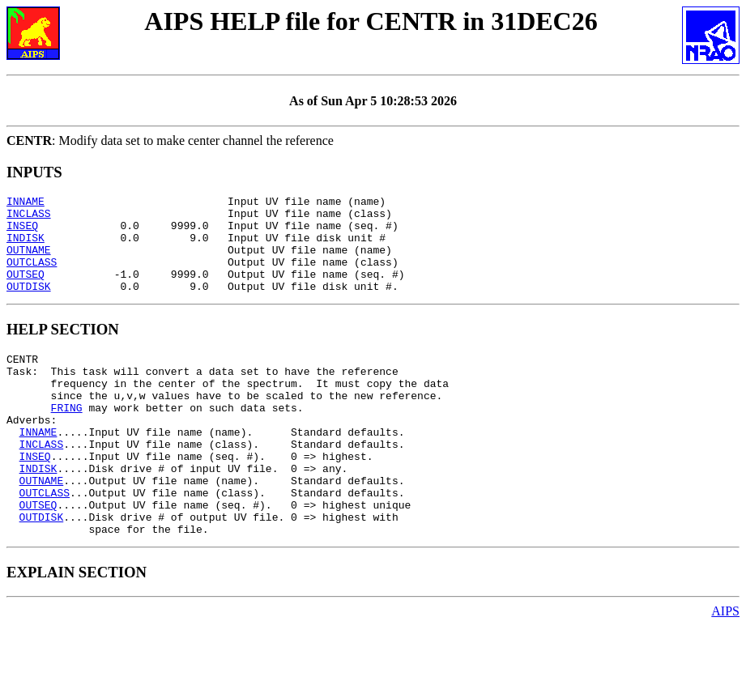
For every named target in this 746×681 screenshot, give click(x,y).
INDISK (25, 247)
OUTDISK (28, 305)
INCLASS (28, 218)
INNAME (25, 203)
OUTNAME (28, 261)
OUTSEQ (25, 290)
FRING (67, 439)
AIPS (725, 667)
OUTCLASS (31, 276)
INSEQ (22, 232)
